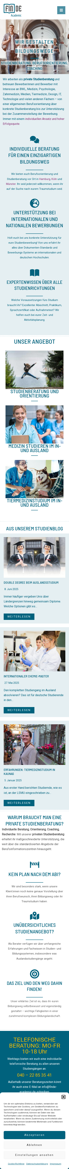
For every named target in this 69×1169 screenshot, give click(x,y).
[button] (63, 1097)
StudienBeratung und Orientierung (34, 393)
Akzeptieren (34, 1135)
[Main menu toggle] (61, 10)
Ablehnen (34, 1145)
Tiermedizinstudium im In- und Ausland (34, 502)
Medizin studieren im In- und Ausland (34, 448)
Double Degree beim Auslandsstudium (31, 582)
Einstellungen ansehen (34, 1155)
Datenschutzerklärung (37, 1164)
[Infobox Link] (34, 164)
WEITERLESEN (19, 616)
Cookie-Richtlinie (16, 1164)
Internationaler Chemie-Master (26, 676)
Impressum (55, 1164)
